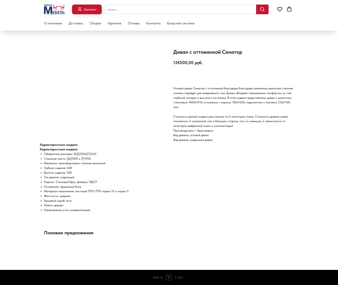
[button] (279, 9)
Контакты (153, 23)
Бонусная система (181, 23)
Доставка (76, 23)
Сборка (95, 23)
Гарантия (114, 23)
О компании (53, 23)
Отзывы (134, 23)
